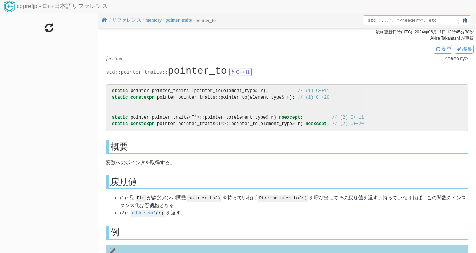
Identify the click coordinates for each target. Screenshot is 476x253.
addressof (144, 212)
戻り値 (123, 181)
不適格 (152, 205)
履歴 (443, 49)
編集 (464, 49)
